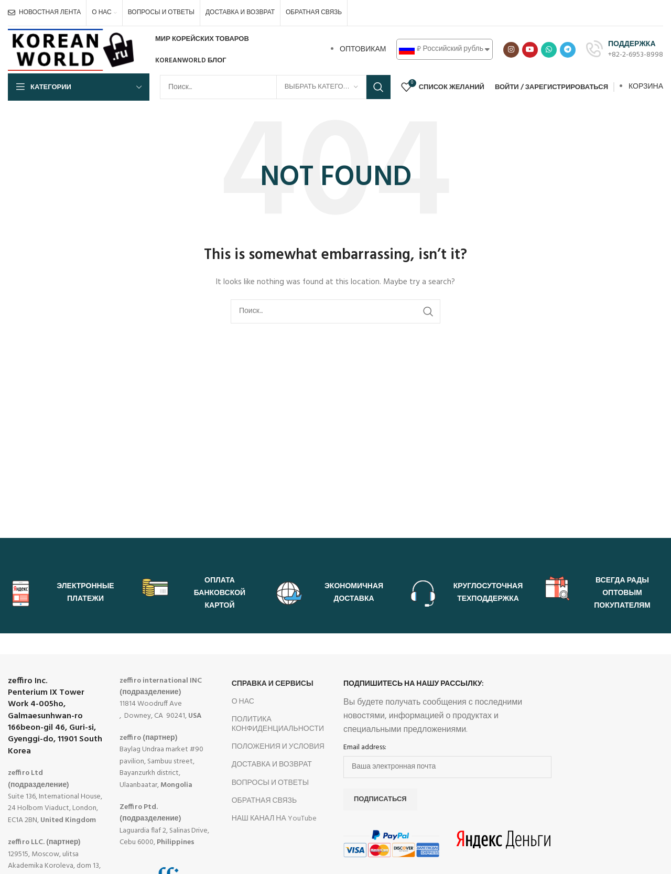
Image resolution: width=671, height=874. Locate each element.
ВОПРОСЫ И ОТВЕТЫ (270, 783)
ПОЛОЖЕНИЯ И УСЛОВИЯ (278, 747)
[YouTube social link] (530, 50)
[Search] (275, 87)
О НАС (243, 702)
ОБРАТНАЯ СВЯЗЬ (264, 801)
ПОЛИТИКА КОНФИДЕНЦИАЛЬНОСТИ (278, 724)
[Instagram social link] (511, 50)
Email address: (364, 747)
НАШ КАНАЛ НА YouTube (274, 819)
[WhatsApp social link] (549, 50)
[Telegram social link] (568, 50)
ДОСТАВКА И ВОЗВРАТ (272, 765)
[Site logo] (72, 50)
